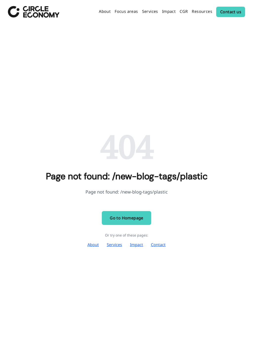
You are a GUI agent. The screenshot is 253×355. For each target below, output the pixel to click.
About (93, 244)
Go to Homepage (126, 218)
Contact (158, 244)
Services (114, 244)
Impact (136, 244)
